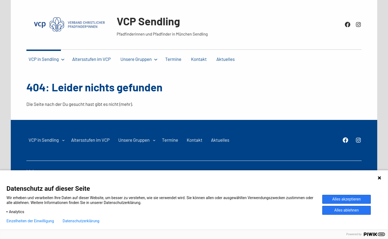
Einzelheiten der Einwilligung (30, 221)
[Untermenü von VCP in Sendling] (63, 59)
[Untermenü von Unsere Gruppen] (156, 59)
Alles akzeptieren (346, 199)
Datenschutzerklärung (81, 221)
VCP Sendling (148, 21)
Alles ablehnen (346, 210)
